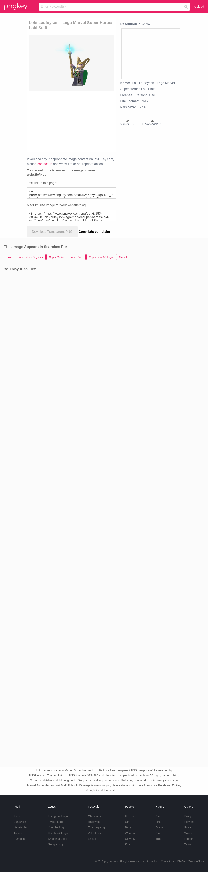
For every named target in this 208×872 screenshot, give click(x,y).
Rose (187, 827)
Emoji (188, 816)
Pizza (17, 816)
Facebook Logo (58, 833)
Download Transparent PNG (52, 231)
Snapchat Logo (57, 838)
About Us (152, 861)
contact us (44, 164)
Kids (127, 844)
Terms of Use (196, 861)
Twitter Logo (55, 821)
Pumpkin (19, 838)
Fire (158, 821)
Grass (159, 827)
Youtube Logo (56, 827)
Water (188, 833)
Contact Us (167, 861)
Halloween (94, 821)
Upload (199, 6)
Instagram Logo (58, 816)
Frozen (129, 816)
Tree (158, 838)
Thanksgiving (96, 827)
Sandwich (20, 821)
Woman (130, 833)
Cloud (159, 816)
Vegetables (21, 827)
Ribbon (188, 838)
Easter (92, 838)
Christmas (94, 816)
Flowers (189, 821)
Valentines (94, 833)
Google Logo (56, 844)
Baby (128, 827)
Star (158, 833)
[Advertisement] (91, 121)
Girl (127, 821)
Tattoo (188, 844)
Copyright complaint (94, 231)
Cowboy (130, 838)
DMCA (181, 861)
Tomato (18, 833)
